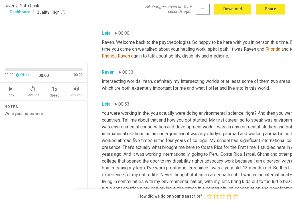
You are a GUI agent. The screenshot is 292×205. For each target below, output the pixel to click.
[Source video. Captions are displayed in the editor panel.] (44, 40)
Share (270, 9)
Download (232, 9)
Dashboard (18, 12)
